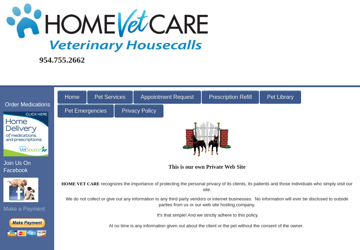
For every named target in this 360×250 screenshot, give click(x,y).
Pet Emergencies (86, 111)
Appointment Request (167, 97)
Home (72, 97)
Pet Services (110, 97)
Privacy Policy (139, 111)
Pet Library (280, 97)
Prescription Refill (230, 97)
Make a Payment (24, 209)
